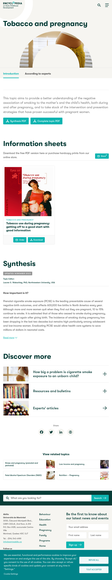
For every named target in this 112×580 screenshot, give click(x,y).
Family (43, 535)
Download (36, 239)
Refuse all (94, 560)
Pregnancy (45, 530)
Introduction (11, 73)
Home (42, 545)
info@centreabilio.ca (12, 542)
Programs (44, 540)
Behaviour (44, 514)
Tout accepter (94, 569)
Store (102, 156)
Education (45, 519)
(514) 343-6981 (14, 538)
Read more (10, 337)
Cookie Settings (11, 574)
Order (19, 240)
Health (43, 524)
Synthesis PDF (16, 121)
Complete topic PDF (46, 121)
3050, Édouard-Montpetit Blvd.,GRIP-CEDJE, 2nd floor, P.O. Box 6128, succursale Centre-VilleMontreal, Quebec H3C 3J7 (18, 527)
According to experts (38, 73)
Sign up (75, 544)
